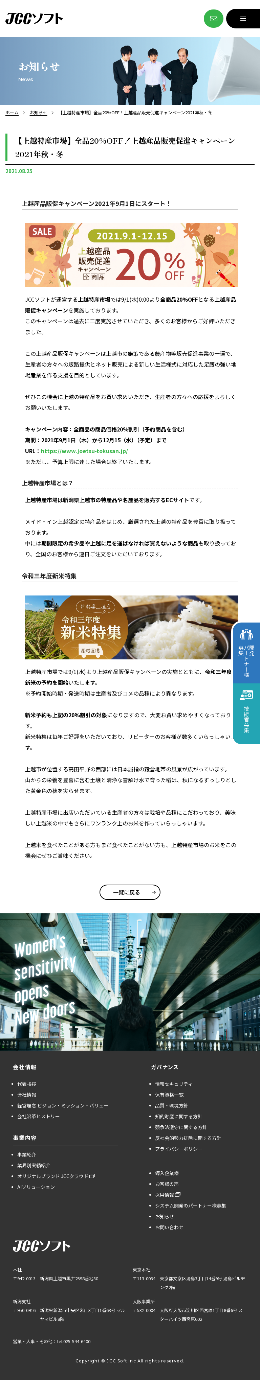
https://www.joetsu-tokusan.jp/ (84, 451)
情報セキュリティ (174, 1083)
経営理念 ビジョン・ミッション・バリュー (62, 1105)
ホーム (12, 112)
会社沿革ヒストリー (38, 1116)
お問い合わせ (169, 1227)
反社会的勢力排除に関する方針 (188, 1138)
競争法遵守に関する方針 (181, 1127)
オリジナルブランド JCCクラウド (52, 1176)
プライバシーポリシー (178, 1148)
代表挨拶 (26, 1083)
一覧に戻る (126, 892)
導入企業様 (167, 1173)
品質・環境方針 (171, 1105)
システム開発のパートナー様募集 (190, 1205)
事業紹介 (26, 1154)
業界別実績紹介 (33, 1165)
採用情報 (164, 1194)
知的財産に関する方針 (178, 1116)
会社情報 (26, 1094)
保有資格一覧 (169, 1094)
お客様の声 (167, 1183)
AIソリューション (36, 1187)
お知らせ (38, 112)
